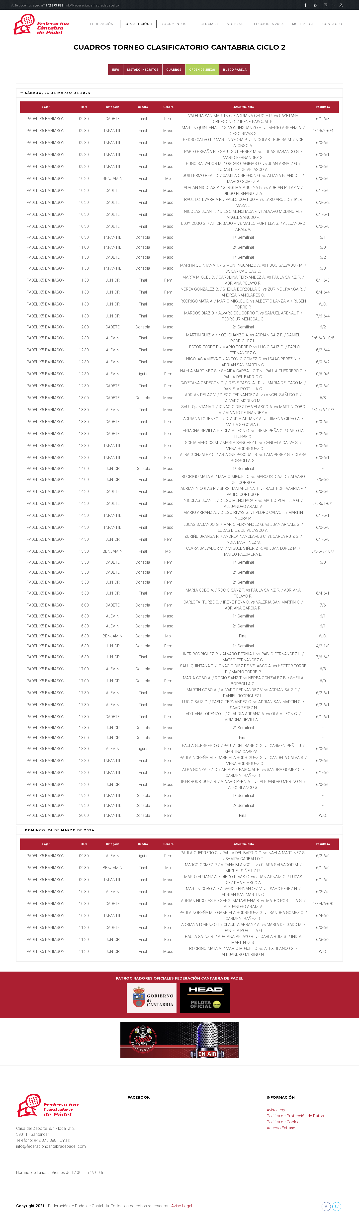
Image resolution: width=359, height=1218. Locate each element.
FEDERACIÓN (103, 24)
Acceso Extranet (281, 1128)
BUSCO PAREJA (235, 70)
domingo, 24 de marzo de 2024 (57, 830)
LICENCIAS (207, 24)
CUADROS (173, 70)
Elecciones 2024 (268, 24)
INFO (115, 70)
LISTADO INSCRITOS (142, 70)
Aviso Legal (277, 1110)
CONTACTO (332, 24)
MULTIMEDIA (303, 24)
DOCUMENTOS (175, 24)
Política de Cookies (284, 1122)
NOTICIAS (235, 24)
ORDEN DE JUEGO (202, 70)
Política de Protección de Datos (295, 1116)
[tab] (179, 93)
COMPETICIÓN (138, 24)
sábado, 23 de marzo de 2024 (55, 93)
